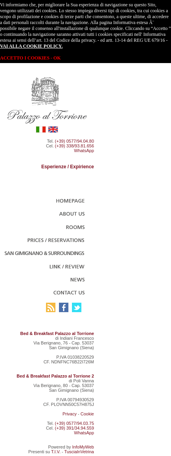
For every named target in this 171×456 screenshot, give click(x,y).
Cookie (87, 413)
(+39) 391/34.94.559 (74, 428)
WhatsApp (84, 150)
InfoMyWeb (83, 447)
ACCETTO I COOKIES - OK (30, 58)
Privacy (70, 413)
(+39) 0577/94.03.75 (74, 423)
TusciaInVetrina (79, 451)
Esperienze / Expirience (67, 166)
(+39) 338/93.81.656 (74, 145)
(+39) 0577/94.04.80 (74, 141)
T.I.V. (56, 451)
